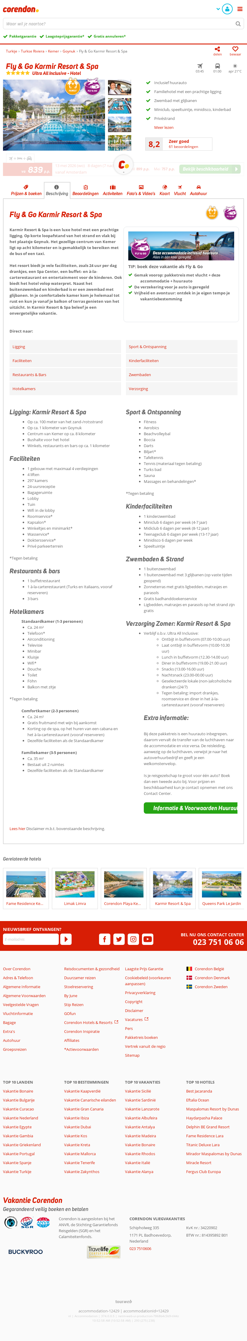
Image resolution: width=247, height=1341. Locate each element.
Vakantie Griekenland (22, 1144)
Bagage (9, 1022)
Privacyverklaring (140, 992)
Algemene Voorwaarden (24, 995)
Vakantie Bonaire (18, 1091)
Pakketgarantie (22, 36)
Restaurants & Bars (29, 374)
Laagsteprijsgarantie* (65, 36)
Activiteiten (113, 193)
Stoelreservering (78, 986)
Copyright (134, 1001)
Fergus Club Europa (203, 1171)
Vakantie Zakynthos (81, 1171)
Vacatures (134, 1019)
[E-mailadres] (31, 939)
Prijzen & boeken (26, 193)
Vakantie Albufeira (141, 1118)
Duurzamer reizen (80, 977)
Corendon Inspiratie (82, 1031)
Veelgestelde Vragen (21, 1004)
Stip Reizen (74, 1004)
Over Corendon (16, 968)
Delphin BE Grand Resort (208, 1127)
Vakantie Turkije (17, 1171)
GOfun (70, 1013)
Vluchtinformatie (18, 1013)
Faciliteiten (22, 360)
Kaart (165, 193)
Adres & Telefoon (18, 977)
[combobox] (123, 23)
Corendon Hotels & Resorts (88, 1022)
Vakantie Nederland (20, 1118)
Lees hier (17, 828)
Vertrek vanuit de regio (145, 1046)
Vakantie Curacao (18, 1109)
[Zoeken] (238, 23)
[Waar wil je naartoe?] (123, 23)
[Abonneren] (66, 939)
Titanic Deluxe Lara (203, 1144)
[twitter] (119, 939)
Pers (129, 1028)
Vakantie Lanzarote (142, 1109)
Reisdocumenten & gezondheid (92, 968)
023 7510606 (140, 1248)
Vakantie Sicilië (138, 1091)
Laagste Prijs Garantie (144, 968)
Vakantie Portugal (19, 1153)
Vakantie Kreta (77, 1144)
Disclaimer (134, 1010)
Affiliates (71, 1040)
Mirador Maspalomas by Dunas (214, 1153)
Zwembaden (140, 374)
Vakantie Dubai (77, 1127)
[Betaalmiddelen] (24, 1251)
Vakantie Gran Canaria (84, 1109)
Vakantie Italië (137, 1162)
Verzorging (138, 388)
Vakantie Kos (75, 1135)
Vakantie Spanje (17, 1162)
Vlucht (180, 193)
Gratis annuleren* (110, 36)
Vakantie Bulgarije (19, 1100)
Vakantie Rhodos (140, 1153)
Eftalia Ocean (197, 1100)
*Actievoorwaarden (81, 1049)
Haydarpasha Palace (204, 1118)
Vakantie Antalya (140, 1127)
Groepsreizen (15, 1049)
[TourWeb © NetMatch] (123, 1301)
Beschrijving (57, 193)
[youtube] (147, 939)
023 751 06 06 (218, 942)
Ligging (19, 346)
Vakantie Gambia (18, 1135)
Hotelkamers (24, 388)
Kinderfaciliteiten (144, 360)
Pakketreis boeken (141, 1037)
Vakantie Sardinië (140, 1100)
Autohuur (198, 193)
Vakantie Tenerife (79, 1162)
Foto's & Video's (141, 193)
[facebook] (104, 939)
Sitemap (132, 1055)
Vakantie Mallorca (80, 1153)
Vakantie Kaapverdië (82, 1091)
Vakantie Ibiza (76, 1118)
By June (70, 995)
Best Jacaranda (199, 1091)
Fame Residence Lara (204, 1135)
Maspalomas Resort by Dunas (212, 1109)
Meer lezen (164, 127)
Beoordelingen (85, 193)
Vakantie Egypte (17, 1127)
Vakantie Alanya (139, 1171)
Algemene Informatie (21, 986)
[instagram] (133, 939)
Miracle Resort (199, 1162)
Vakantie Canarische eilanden (90, 1100)
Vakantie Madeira (140, 1135)
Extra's (9, 1031)
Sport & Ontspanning (147, 346)
